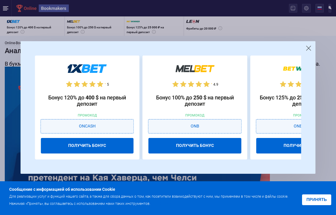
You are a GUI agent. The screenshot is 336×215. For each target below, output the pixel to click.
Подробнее (163, 203)
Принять (317, 199)
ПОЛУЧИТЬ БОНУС (87, 145)
